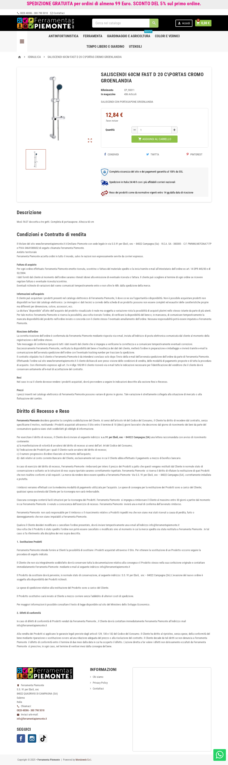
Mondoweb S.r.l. (84, 759)
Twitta (152, 154)
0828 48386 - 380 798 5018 (32, 13)
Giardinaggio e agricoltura (129, 34)
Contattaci (57, 13)
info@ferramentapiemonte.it (32, 718)
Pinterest (194, 154)
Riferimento (107, 90)
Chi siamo (98, 676)
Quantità (110, 129)
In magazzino (108, 94)
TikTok (43, 738)
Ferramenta (92, 36)
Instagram (32, 738)
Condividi (111, 154)
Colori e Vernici (167, 36)
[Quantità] (154, 129)
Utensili (135, 47)
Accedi (184, 23)
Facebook (21, 738)
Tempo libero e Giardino (105, 47)
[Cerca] (125, 23)
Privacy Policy (100, 682)
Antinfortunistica (64, 36)
